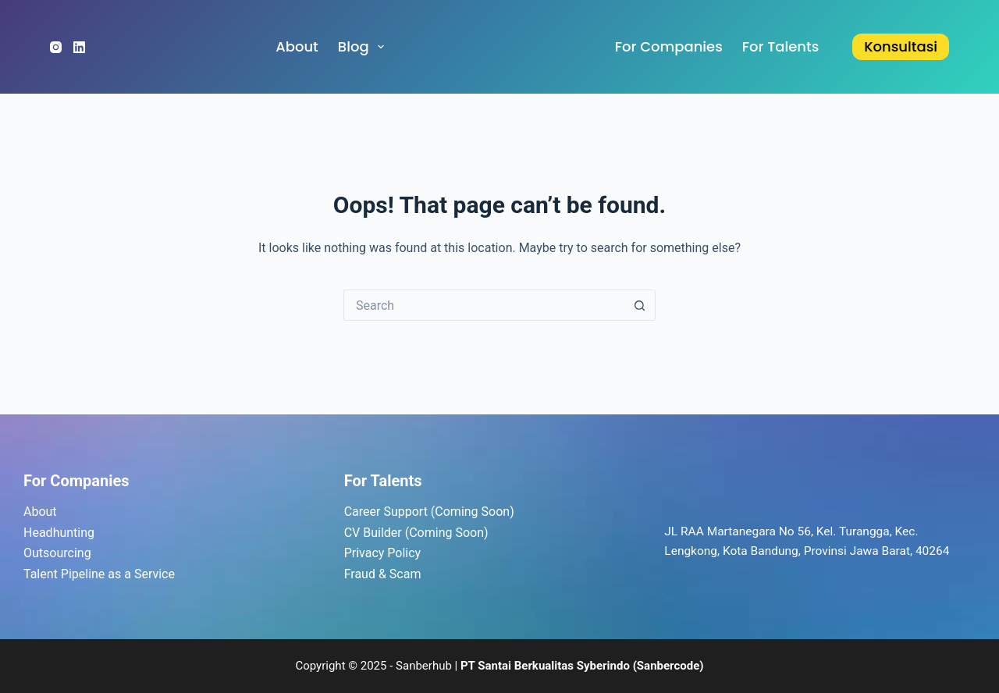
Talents (396, 480)
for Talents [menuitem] (780, 46)
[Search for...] (483, 305)
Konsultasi (900, 46)
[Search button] (640, 305)
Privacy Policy (382, 553)
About (40, 511)
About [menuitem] (297, 46)
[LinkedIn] (79, 47)
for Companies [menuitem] (669, 46)
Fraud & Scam (382, 574)
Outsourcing (57, 553)
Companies (89, 480)
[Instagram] (56, 47)
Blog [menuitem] (364, 46)
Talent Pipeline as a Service (99, 574)
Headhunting (58, 532)
